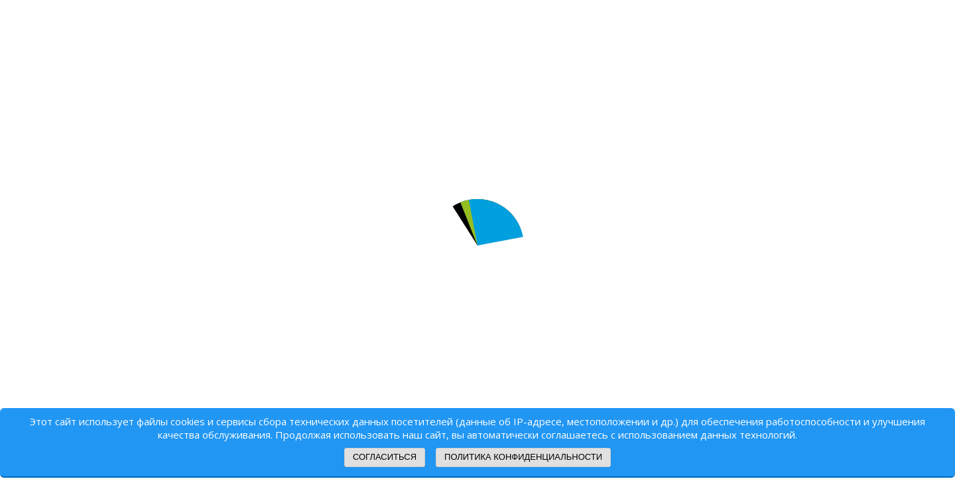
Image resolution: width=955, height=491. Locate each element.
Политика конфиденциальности (523, 457)
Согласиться (384, 457)
